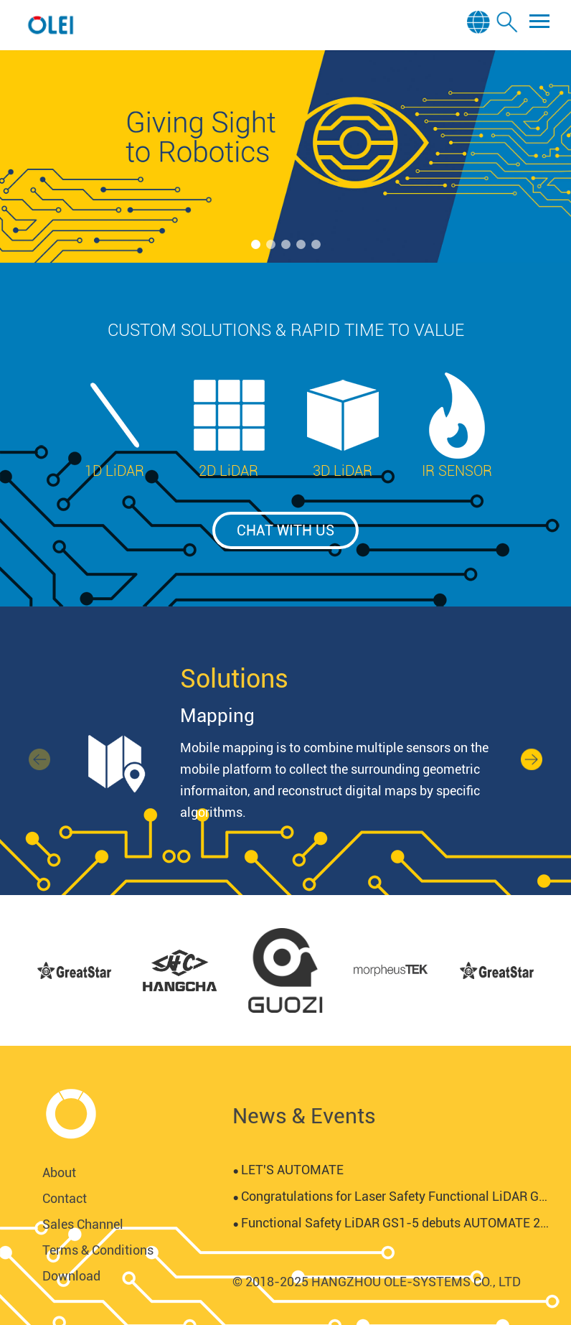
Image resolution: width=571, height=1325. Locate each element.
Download (71, 1275)
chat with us (285, 530)
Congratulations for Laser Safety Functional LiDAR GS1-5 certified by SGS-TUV (390, 1196)
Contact (64, 1198)
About (59, 1172)
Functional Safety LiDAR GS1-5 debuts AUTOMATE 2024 (390, 1222)
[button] (255, 244)
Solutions (234, 679)
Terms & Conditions (98, 1250)
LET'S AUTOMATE (287, 1169)
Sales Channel (82, 1224)
